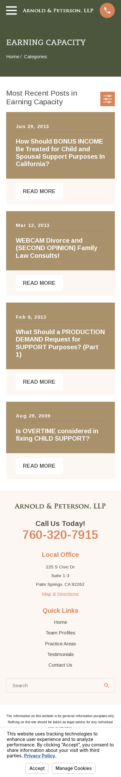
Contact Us (60, 665)
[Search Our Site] (106, 685)
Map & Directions (60, 594)
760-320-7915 (60, 534)
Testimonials (60, 654)
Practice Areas (60, 643)
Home (60, 622)
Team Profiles (60, 632)
